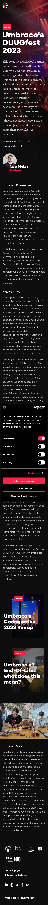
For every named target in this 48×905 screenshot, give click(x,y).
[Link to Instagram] (11, 885)
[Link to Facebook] (22, 885)
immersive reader (10, 146)
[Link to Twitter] (16, 885)
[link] (24, 616)
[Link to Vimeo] (27, 885)
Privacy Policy (27, 898)
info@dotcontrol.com (16, 875)
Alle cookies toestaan (24, 481)
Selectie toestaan (24, 488)
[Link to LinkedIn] (6, 885)
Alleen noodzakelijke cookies (24, 496)
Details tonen (34, 473)
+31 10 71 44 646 (13, 871)
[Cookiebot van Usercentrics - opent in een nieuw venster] (34, 407)
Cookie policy (12, 898)
